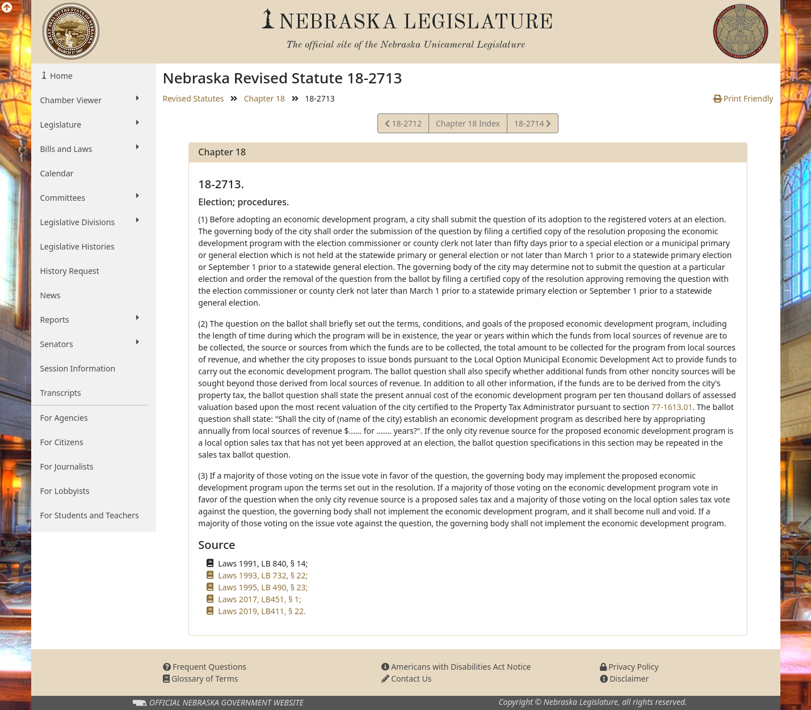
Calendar (57, 173)
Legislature (89, 124)
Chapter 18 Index (468, 123)
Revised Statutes (193, 98)
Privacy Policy (629, 666)
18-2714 (532, 125)
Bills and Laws (89, 148)
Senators (89, 343)
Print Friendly (743, 98)
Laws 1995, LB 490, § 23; (263, 587)
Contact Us (406, 678)
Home (60, 75)
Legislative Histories (77, 246)
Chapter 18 (264, 98)
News (50, 295)
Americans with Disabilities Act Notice (456, 666)
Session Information (78, 368)
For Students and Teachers (89, 515)
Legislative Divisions (89, 221)
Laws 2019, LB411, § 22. (261, 611)
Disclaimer (624, 678)
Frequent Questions (205, 666)
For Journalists (67, 466)
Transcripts (60, 392)
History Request (69, 270)
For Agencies (64, 417)
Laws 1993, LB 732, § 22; (263, 575)
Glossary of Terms (200, 678)
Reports (89, 319)
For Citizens (61, 442)
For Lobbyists (65, 490)
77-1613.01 (672, 407)
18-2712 (403, 125)
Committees (89, 197)
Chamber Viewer (89, 99)
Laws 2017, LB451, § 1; (259, 599)
